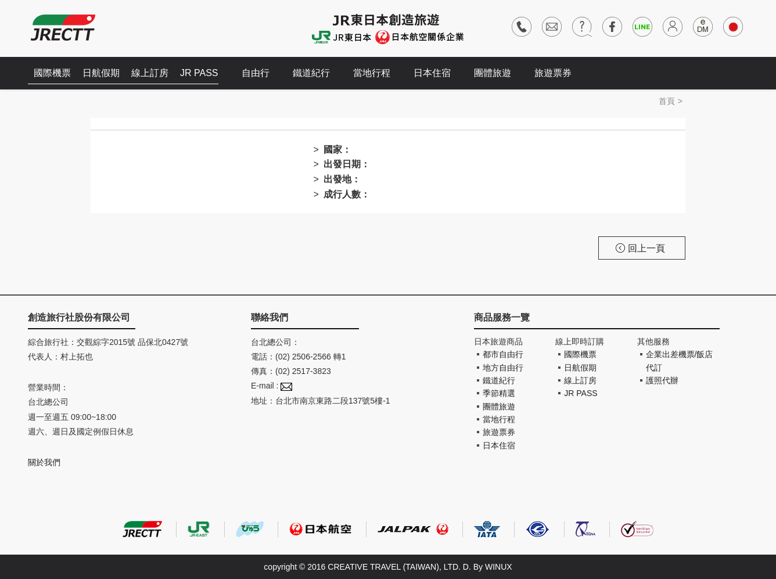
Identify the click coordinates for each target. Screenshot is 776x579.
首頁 (667, 101)
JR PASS (199, 73)
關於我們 (44, 462)
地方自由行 (503, 367)
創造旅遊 (63, 28)
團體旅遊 (492, 73)
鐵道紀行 (311, 73)
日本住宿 (432, 73)
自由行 (256, 73)
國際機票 (52, 73)
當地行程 (371, 73)
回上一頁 (640, 248)
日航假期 (101, 73)
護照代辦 (662, 380)
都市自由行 (503, 354)
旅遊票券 (553, 73)
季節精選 (499, 393)
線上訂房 (149, 73)
